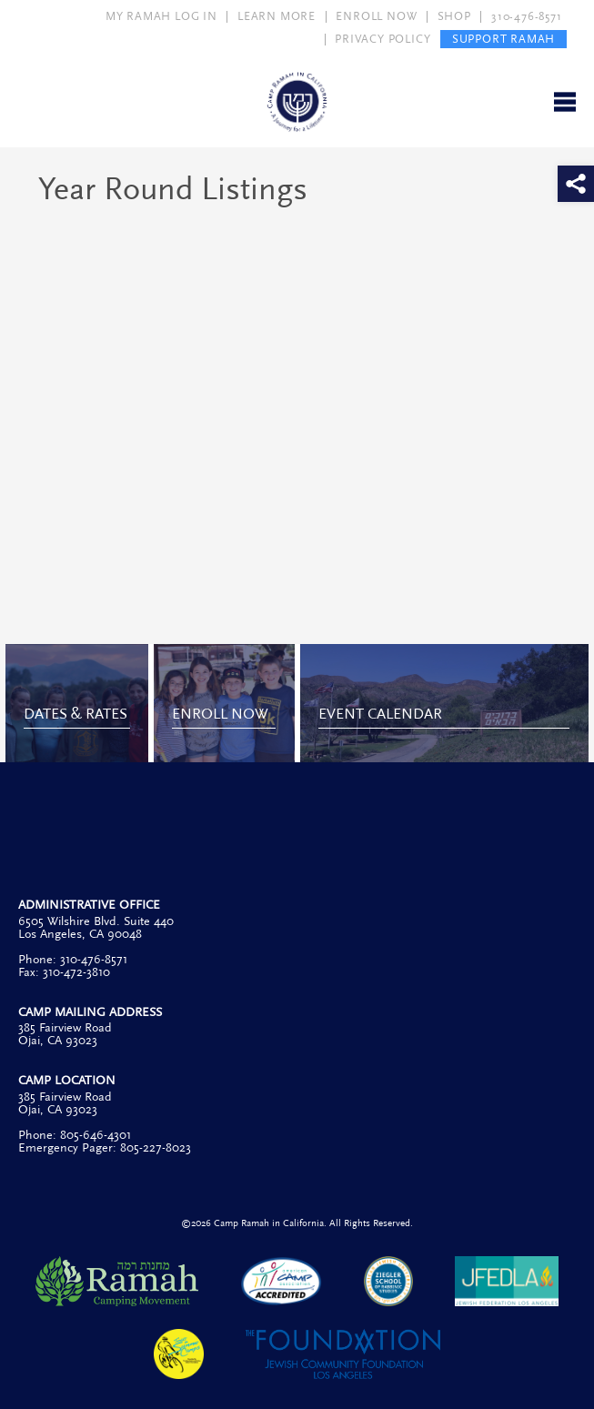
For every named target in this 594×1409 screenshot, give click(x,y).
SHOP (454, 16)
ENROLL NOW (376, 16)
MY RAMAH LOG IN (161, 16)
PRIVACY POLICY (382, 39)
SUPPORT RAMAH (503, 39)
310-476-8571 (526, 16)
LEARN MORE (276, 16)
